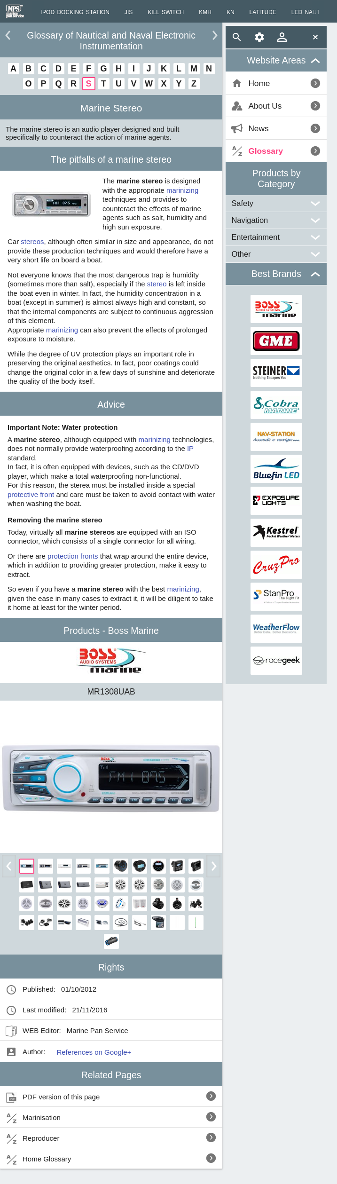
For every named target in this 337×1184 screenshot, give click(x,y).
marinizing (182, 190)
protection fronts (72, 556)
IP (190, 448)
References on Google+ (93, 1052)
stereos (32, 241)
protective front (31, 494)
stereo (157, 284)
